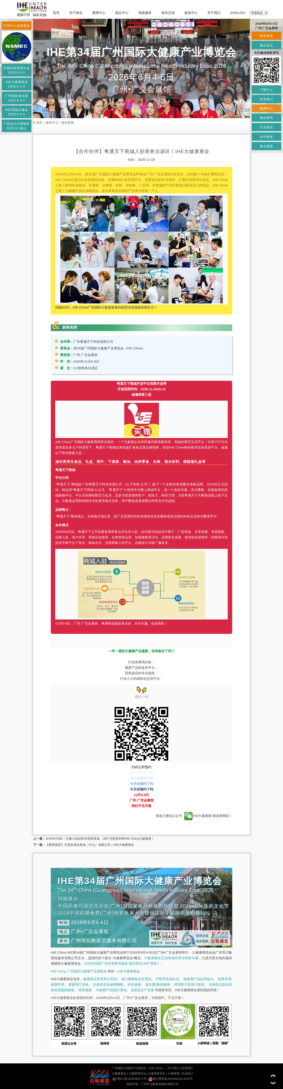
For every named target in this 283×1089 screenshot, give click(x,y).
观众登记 (266, 45)
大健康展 (173, 1073)
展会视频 (266, 146)
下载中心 (266, 89)
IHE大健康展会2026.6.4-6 (16, 84)
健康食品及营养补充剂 (100, 979)
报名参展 (266, 36)
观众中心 (121, 13)
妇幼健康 (134, 984)
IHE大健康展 (197, 816)
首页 (56, 13)
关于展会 (75, 13)
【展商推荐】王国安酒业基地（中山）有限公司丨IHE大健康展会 (90, 845)
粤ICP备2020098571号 (129, 1078)
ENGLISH (237, 13)
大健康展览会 (156, 1073)
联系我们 (187, 1068)
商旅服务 (145, 13)
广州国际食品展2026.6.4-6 (16, 98)
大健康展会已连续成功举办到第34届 (171, 958)
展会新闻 (67, 122)
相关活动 (168, 13)
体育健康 (85, 990)
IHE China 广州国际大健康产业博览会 (79, 971)
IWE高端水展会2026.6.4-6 (16, 112)
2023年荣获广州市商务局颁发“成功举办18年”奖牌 (120, 963)
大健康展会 (119, 1073)
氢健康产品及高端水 (198, 979)
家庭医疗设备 (79, 984)
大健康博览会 (137, 1073)
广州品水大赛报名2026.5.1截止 (16, 126)
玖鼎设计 (187, 1073)
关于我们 (214, 13)
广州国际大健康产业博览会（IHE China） (138, 1068)
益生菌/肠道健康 (157, 984)
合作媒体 (266, 136)
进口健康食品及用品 (136, 979)
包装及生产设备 (142, 990)
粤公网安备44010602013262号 (171, 1078)
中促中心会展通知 (16, 25)
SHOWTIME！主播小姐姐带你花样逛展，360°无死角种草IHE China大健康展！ (100, 838)
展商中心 (98, 13)
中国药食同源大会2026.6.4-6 (16, 70)
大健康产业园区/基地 (111, 990)
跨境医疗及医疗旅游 (189, 984)
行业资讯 (266, 127)
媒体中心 (191, 13)
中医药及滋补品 (167, 979)
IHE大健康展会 (129, 971)
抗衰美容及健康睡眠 (108, 984)
